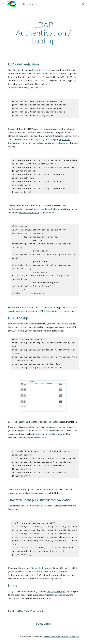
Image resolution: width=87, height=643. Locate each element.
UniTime (47, 624)
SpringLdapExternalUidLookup (46, 568)
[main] (43, 33)
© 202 (39, 624)
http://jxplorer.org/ (55, 591)
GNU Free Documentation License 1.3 (61, 636)
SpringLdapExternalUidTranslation (50, 434)
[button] (3, 4)
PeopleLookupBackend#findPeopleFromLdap (33, 422)
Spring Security (39, 70)
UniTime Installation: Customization (52, 143)
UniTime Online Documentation (30, 611)
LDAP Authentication (29, 212)
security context (47, 209)
